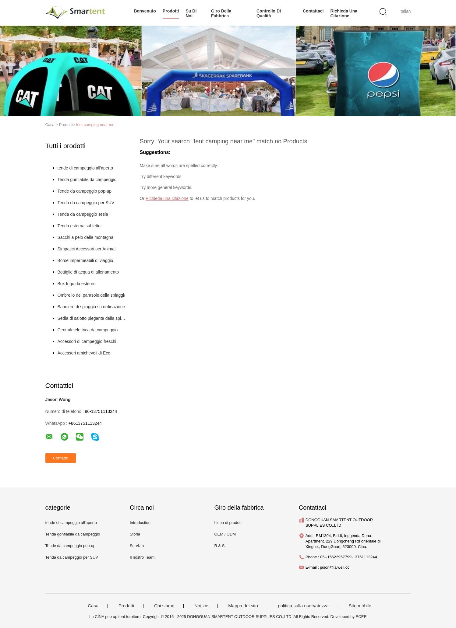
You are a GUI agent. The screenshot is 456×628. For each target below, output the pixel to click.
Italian (405, 11)
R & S (219, 545)
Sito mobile (360, 606)
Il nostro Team (142, 557)
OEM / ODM (225, 534)
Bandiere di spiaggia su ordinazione (91, 306)
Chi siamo (164, 606)
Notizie (201, 606)
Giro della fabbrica (221, 13)
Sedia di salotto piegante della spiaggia (92, 318)
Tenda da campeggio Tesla (83, 214)
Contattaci (313, 11)
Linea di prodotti (228, 522)
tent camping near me (95, 124)
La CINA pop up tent (107, 616)
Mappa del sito (243, 606)
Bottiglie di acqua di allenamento (88, 272)
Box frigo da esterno (77, 283)
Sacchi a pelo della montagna (86, 237)
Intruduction (140, 522)
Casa (93, 606)
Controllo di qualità (268, 13)
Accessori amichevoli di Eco (84, 353)
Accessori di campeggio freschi (87, 341)
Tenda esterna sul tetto (79, 225)
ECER (361, 616)
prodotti (171, 11)
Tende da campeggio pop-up (84, 191)
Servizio (137, 545)
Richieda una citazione (343, 13)
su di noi (191, 13)
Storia (135, 534)
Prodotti (126, 606)
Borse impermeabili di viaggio (85, 260)
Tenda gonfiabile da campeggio (87, 179)
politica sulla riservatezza (303, 606)
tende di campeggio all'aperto (85, 168)
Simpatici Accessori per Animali (87, 248)
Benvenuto (145, 11)
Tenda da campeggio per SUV (86, 202)
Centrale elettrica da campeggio (88, 329)
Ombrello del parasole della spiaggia (92, 295)
